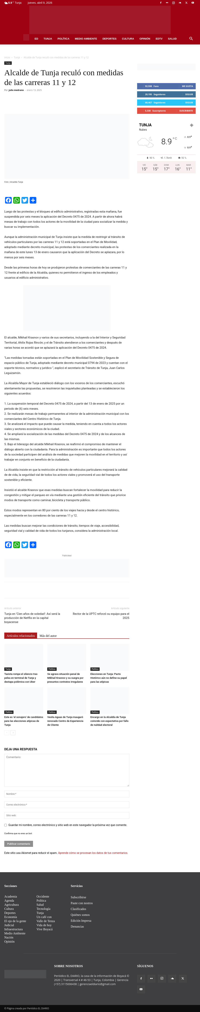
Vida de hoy (44, 925)
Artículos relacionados (21, 635)
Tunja (48, 38)
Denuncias (77, 926)
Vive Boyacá (45, 929)
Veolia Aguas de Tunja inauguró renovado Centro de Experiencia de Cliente (65, 721)
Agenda (9, 900)
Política (64, 38)
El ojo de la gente (15, 921)
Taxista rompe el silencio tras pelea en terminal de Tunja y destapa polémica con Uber (21, 678)
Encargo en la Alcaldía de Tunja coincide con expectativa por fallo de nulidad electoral (109, 721)
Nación (8, 937)
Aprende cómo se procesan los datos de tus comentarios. (93, 852)
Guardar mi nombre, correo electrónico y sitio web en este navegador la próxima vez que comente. (67, 825)
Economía (10, 917)
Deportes (110, 38)
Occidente (43, 896)
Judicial (9, 925)
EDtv (159, 38)
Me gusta (187, 86)
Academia (10, 896)
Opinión (144, 38)
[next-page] (13, 732)
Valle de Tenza (46, 921)
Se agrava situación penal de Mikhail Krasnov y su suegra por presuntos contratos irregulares (65, 678)
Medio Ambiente (86, 38)
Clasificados (78, 909)
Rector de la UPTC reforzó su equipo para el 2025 (101, 616)
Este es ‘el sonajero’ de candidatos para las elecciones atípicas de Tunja (23, 721)
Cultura (128, 38)
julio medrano (16, 90)
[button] (191, 39)
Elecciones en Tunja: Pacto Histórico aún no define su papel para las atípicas (108, 678)
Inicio (7, 57)
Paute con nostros (82, 903)
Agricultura (11, 904)
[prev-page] (6, 732)
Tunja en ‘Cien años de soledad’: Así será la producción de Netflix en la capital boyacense (32, 618)
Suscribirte (186, 110)
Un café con (44, 917)
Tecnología (43, 908)
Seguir (189, 94)
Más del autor (48, 635)
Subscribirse (78, 897)
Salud (172, 38)
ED (36, 38)
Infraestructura (13, 929)
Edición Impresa (81, 920)
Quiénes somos (80, 914)
